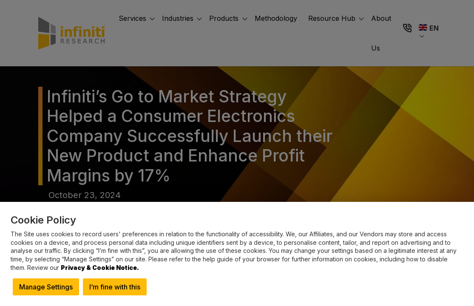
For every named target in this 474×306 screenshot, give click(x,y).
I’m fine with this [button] (114, 287)
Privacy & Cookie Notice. (100, 267)
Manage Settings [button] (46, 287)
